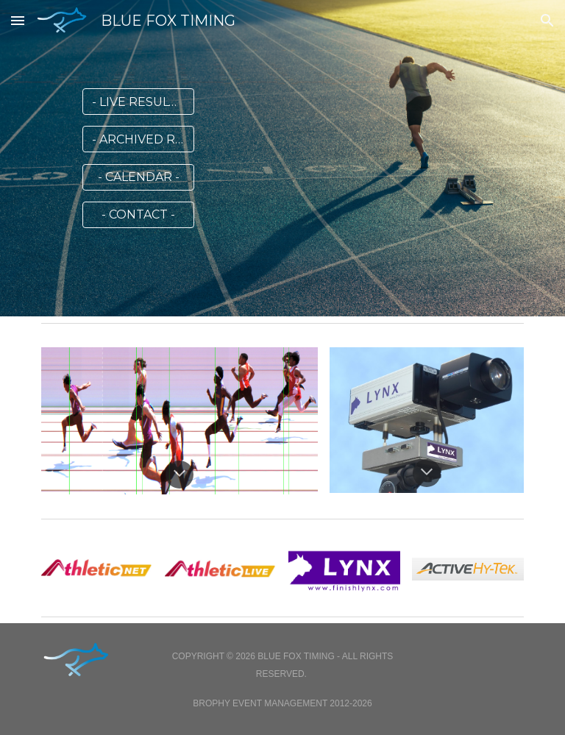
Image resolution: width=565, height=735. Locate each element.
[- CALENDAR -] (138, 177)
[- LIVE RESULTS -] (138, 102)
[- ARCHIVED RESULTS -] (138, 139)
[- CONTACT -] (138, 214)
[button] (17, 20)
